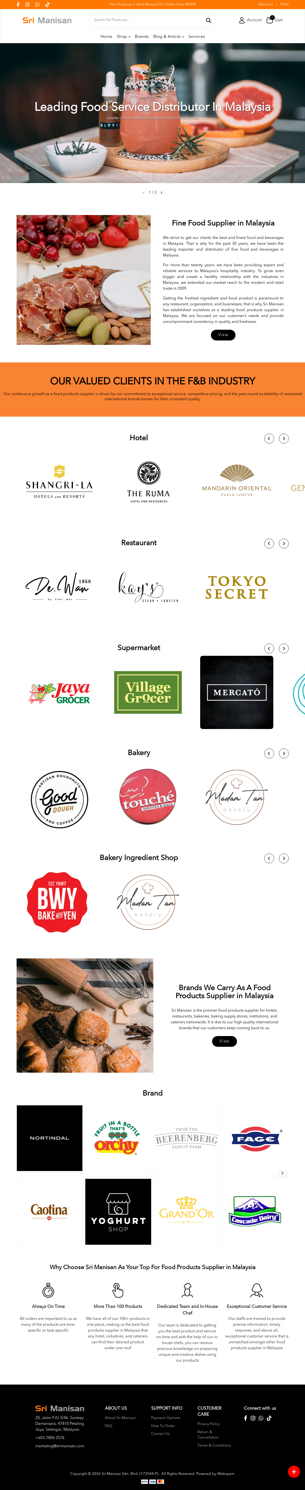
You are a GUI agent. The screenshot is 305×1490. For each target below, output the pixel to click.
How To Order (163, 1426)
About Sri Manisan (120, 1418)
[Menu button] (294, 1472)
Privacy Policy (208, 1424)
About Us (265, 4)
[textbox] (148, 20)
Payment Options (165, 1418)
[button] (161, 193)
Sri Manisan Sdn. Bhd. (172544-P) (130, 1474)
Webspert (225, 1474)
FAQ (108, 1426)
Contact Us (160, 1434)
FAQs (284, 4)
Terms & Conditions (214, 1446)
